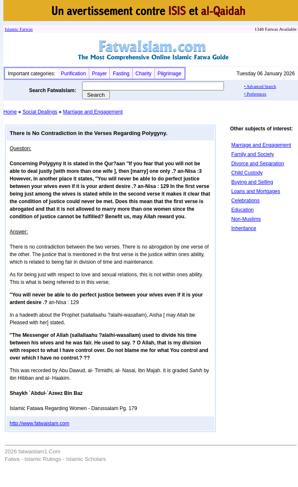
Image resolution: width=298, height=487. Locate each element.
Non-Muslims (246, 219)
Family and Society (252, 154)
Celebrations (245, 201)
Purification (73, 74)
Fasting (121, 74)
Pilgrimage (169, 74)
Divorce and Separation (257, 164)
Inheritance (243, 228)
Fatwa (25, 29)
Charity (144, 74)
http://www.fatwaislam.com (39, 423)
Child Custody (247, 173)
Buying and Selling (252, 182)
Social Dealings (39, 112)
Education (242, 210)
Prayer (99, 74)
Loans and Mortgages (255, 191)
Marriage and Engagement (92, 112)
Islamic (11, 29)
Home (10, 112)
